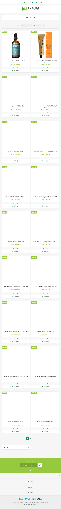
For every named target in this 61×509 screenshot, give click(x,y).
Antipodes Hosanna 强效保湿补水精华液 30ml (15, 196)
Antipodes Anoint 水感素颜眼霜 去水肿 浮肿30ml (15, 376)
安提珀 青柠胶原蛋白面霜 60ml (15, 421)
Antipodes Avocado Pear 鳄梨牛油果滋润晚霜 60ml (45, 106)
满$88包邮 (4, 31)
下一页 (33, 438)
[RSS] (30, 470)
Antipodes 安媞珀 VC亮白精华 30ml (45, 331)
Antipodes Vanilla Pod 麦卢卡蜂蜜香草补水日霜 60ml (45, 242)
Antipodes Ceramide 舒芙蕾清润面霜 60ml (45, 376)
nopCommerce (34, 504)
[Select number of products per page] (38, 25)
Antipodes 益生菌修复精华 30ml (45, 421)
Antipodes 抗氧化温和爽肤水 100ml (16, 61)
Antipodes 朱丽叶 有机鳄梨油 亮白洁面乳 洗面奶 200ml (45, 197)
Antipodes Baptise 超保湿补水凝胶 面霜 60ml (45, 286)
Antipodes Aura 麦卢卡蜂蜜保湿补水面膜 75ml (15, 106)
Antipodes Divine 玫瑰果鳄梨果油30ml (15, 151)
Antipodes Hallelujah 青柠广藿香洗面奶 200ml (45, 151)
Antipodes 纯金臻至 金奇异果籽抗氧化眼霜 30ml (16, 286)
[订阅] (28, 465)
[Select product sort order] (26, 25)
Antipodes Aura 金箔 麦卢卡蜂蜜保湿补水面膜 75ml (45, 61)
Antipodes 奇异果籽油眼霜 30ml (16, 241)
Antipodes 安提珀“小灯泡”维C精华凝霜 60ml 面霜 (15, 331)
